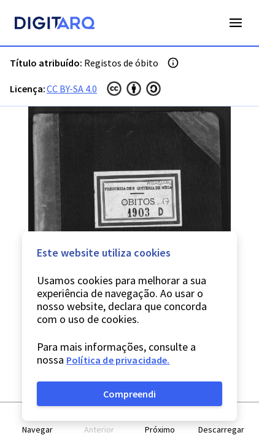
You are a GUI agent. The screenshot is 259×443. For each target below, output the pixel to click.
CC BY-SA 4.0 (72, 88)
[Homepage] (55, 25)
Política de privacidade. (118, 360)
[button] (38, 423)
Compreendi (129, 394)
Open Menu (235, 22)
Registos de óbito (121, 63)
